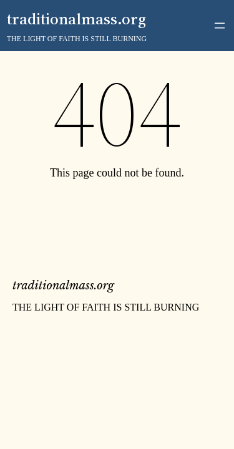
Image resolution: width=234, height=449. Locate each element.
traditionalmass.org (76, 18)
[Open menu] (219, 25)
